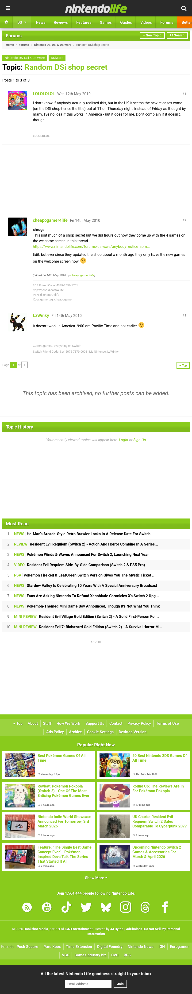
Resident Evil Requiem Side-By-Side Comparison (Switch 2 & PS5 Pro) (79, 565)
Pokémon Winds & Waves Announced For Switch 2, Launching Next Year (81, 554)
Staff (47, 723)
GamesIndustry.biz (90, 955)
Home (10, 45)
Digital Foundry (110, 946)
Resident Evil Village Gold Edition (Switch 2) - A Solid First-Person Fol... (86, 616)
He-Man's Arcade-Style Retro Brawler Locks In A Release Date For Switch (82, 534)
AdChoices (133, 929)
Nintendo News (140, 946)
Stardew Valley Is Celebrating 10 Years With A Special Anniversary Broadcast (85, 585)
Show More (96, 878)
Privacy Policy (139, 723)
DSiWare (57, 58)
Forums (14, 36)
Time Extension (79, 946)
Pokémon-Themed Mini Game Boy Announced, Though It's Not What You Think (87, 606)
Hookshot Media (36, 929)
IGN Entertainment (79, 929)
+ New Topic (152, 35)
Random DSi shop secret (66, 67)
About (33, 723)
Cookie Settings (100, 732)
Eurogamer (179, 946)
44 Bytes (116, 929)
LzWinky (41, 315)
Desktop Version (132, 732)
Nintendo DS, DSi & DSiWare (52, 45)
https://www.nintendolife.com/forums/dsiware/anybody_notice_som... (91, 246)
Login (123, 440)
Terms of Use (167, 723)
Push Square (27, 946)
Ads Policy (55, 732)
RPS (127, 955)
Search (177, 35)
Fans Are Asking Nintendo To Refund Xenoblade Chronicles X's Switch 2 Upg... (86, 596)
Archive (75, 732)
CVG (115, 955)
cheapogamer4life (50, 220)
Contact (115, 723)
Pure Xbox (52, 946)
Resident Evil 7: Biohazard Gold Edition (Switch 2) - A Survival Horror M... (88, 627)
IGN (161, 946)
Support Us (94, 723)
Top (18, 723)
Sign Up (139, 440)
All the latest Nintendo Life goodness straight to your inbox (96, 973)
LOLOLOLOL (44, 93)
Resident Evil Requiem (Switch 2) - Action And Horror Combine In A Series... (86, 544)
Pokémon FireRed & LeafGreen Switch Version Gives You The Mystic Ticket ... (85, 575)
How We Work (68, 723)
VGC (65, 955)
